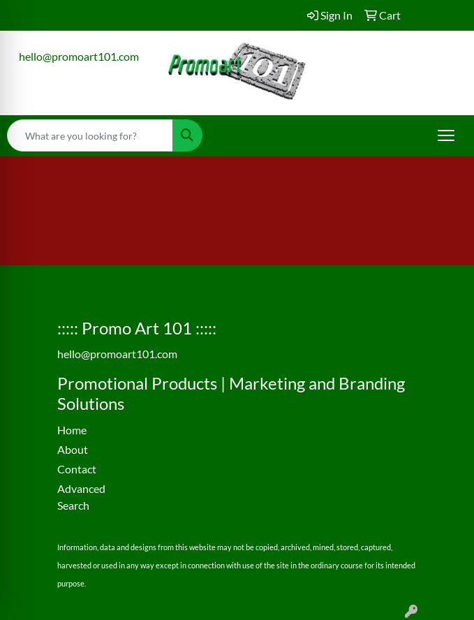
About (72, 449)
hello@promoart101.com (79, 56)
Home (72, 429)
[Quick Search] (90, 135)
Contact (76, 468)
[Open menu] (446, 135)
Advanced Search (81, 497)
